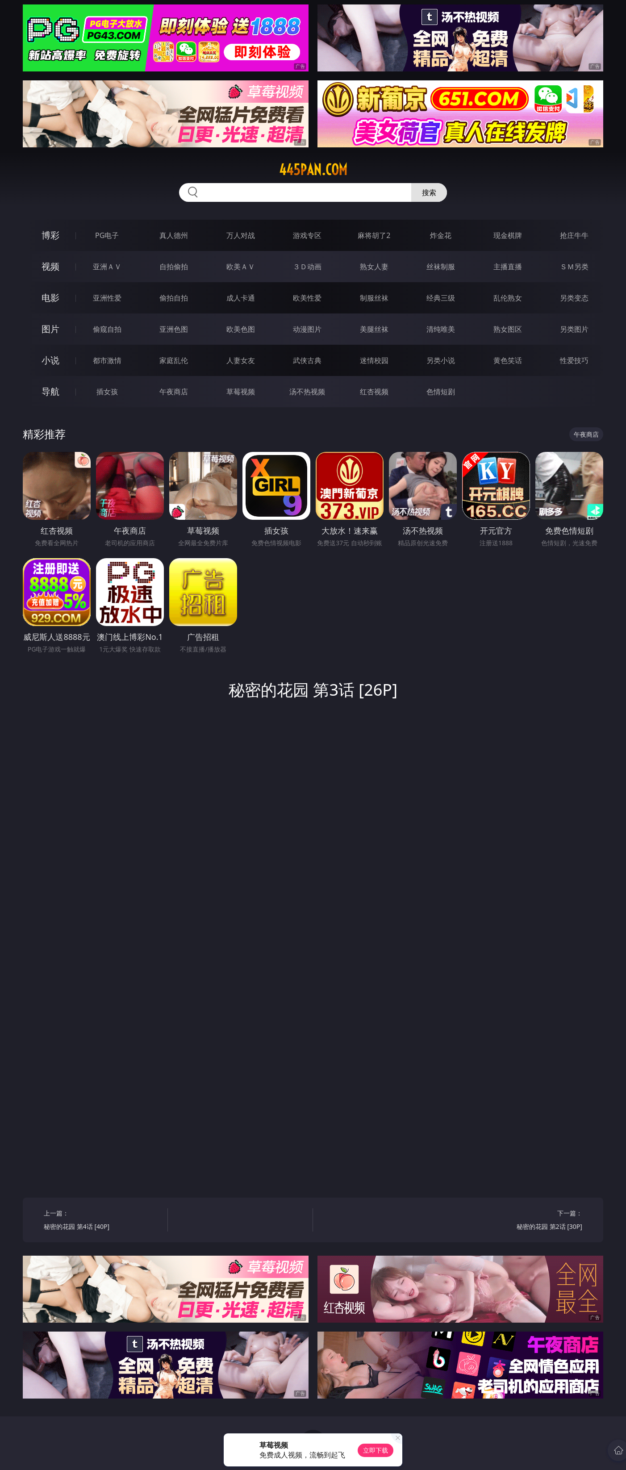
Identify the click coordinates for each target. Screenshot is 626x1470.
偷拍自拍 (173, 298)
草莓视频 (240, 392)
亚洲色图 (173, 329)
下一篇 (523, 1221)
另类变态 (574, 298)
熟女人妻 (374, 266)
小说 (50, 360)
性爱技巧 (574, 360)
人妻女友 (240, 360)
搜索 (429, 192)
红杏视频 (374, 392)
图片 (50, 329)
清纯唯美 (440, 329)
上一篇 (102, 1221)
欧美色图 (240, 329)
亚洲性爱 (107, 298)
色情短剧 (440, 392)
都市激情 (107, 360)
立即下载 (375, 1450)
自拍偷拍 (173, 266)
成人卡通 (240, 298)
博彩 (50, 235)
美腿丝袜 (374, 329)
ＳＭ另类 (574, 266)
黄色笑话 (507, 360)
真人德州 (173, 235)
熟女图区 (507, 329)
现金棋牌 (507, 235)
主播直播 (507, 266)
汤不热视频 (307, 392)
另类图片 (574, 329)
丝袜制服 (440, 266)
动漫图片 (307, 329)
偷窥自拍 (107, 329)
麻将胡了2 (374, 235)
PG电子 (107, 235)
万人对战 (240, 235)
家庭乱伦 (173, 360)
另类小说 (440, 360)
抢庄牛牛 (574, 235)
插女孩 (107, 392)
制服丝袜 (374, 298)
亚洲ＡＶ (107, 266)
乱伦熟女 (507, 298)
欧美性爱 (307, 298)
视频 (50, 266)
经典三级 (440, 298)
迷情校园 (374, 360)
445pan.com (313, 170)
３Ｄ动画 (307, 266)
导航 (50, 391)
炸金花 (440, 235)
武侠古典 (307, 360)
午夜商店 (173, 392)
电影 (50, 298)
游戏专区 (307, 235)
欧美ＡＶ (240, 266)
